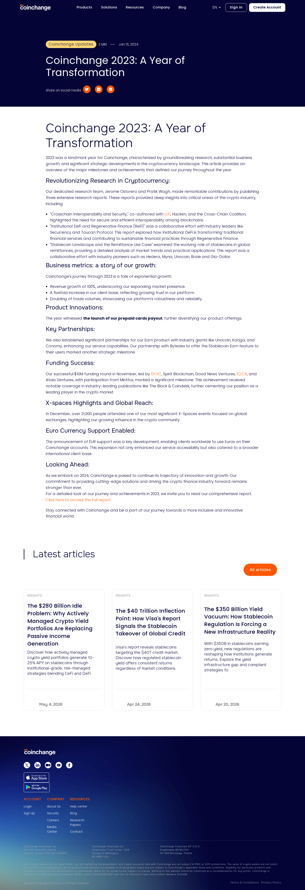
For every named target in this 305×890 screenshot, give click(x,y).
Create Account (267, 7)
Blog (73, 813)
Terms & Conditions (244, 882)
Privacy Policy (271, 882)
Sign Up (29, 813)
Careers (53, 820)
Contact (76, 831)
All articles (260, 569)
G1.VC (155, 374)
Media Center (52, 829)
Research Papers (77, 822)
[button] (218, 7)
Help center (78, 806)
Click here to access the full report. (78, 499)
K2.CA (241, 374)
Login (28, 806)
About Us (54, 806)
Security (53, 813)
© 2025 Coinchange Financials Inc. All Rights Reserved (56, 883)
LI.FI (166, 214)
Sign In (236, 7)
